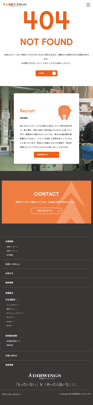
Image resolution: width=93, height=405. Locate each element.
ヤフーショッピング (14, 313)
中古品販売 (10, 300)
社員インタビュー (13, 264)
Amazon (9, 321)
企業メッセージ (12, 247)
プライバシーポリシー (11, 394)
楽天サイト (11, 309)
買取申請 (10, 345)
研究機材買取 (11, 336)
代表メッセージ (12, 251)
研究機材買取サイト (14, 341)
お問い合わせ (11, 355)
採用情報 (9, 365)
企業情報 (9, 241)
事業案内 (9, 293)
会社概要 (10, 255)
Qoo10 (9, 325)
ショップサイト (12, 305)
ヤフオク (10, 317)
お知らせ (9, 273)
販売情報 (9, 283)
